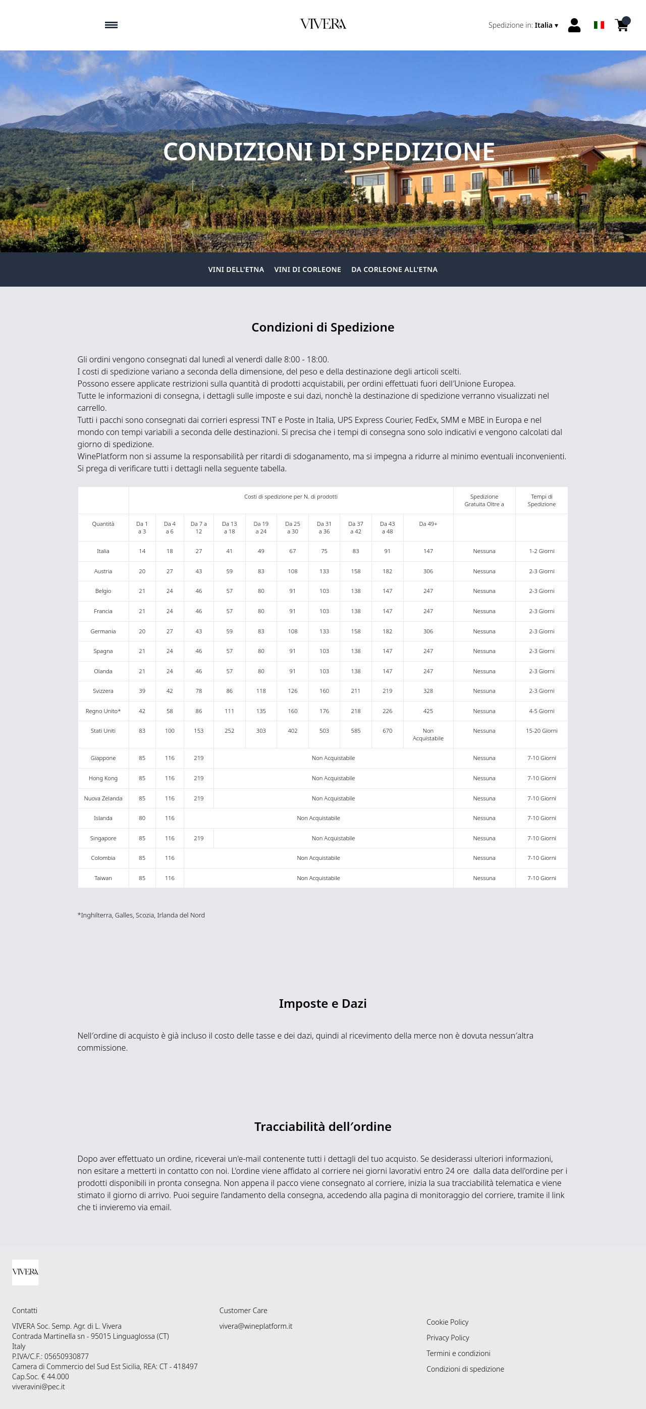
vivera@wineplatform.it (256, 1326)
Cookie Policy (447, 1322)
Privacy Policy (447, 1337)
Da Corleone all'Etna (394, 269)
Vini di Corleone (308, 269)
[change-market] (524, 25)
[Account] (574, 25)
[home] (323, 25)
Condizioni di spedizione (465, 1369)
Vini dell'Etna (236, 269)
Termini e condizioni (458, 1353)
